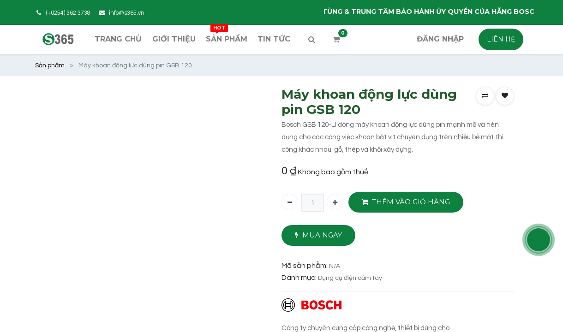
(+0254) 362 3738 (68, 13)
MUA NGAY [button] (318, 235)
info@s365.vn (126, 13)
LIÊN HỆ (501, 39)
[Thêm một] (335, 202)
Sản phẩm (50, 65)
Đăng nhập (440, 39)
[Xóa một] (290, 202)
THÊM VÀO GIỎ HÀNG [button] (406, 202)
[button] (485, 96)
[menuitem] (118, 39)
